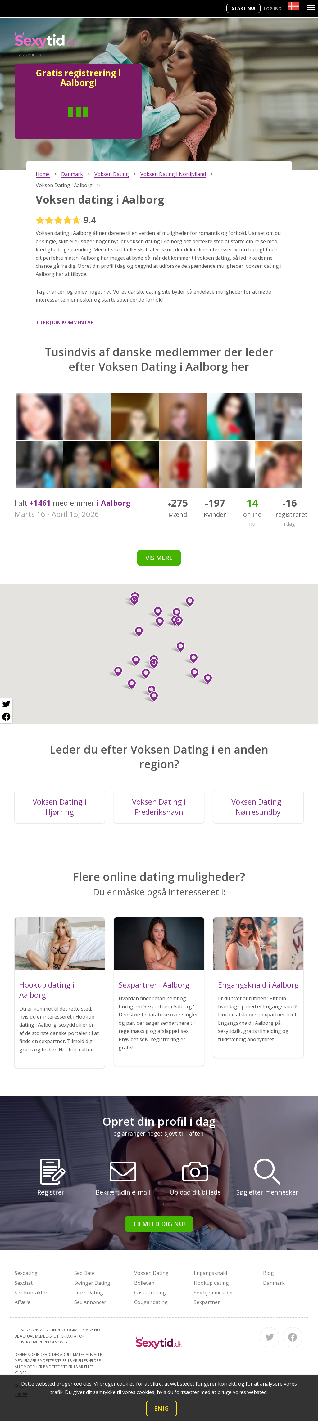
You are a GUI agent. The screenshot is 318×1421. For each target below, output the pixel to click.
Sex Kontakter (31, 1292)
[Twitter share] (6, 704)
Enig (161, 1408)
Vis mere (159, 558)
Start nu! (243, 8)
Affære (22, 1302)
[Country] (293, 6)
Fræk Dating (88, 1292)
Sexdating (26, 1273)
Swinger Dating (92, 1283)
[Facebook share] (6, 716)
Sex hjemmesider (213, 1292)
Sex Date (84, 1273)
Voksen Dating (151, 1273)
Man (56, 121)
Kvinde (101, 121)
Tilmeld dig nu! (159, 1224)
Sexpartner (207, 1302)
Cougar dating (151, 1302)
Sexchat (24, 1283)
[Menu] (311, 7)
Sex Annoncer (90, 1302)
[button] (136, 631)
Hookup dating (211, 1283)
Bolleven (144, 1283)
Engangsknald (210, 1273)
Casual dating (150, 1292)
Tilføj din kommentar (65, 322)
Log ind (273, 8)
